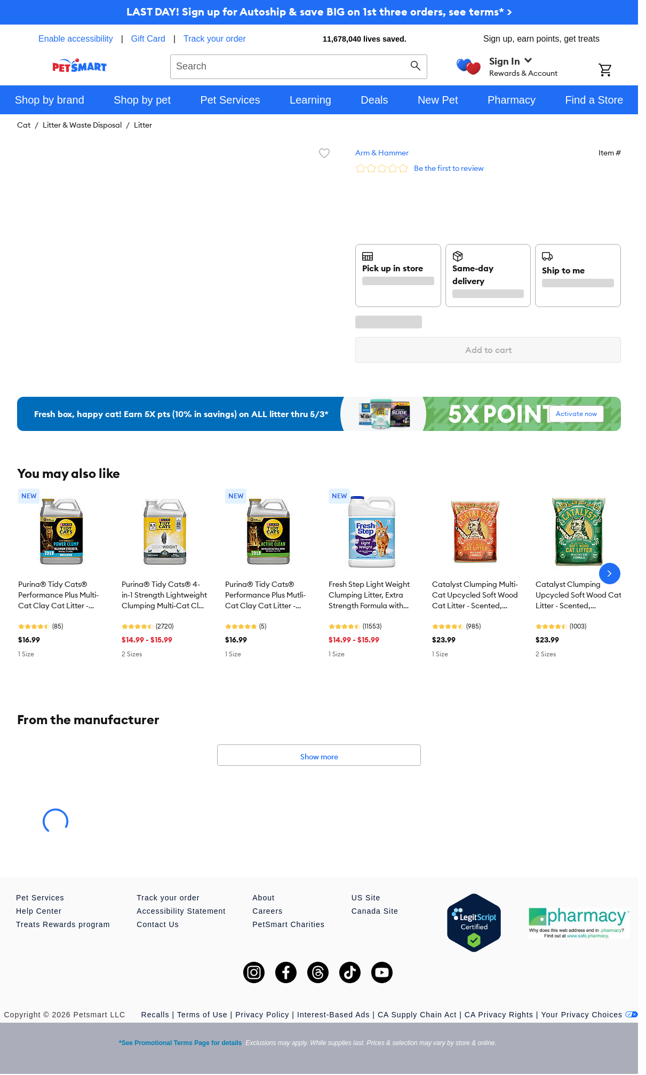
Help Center (39, 911)
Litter (143, 125)
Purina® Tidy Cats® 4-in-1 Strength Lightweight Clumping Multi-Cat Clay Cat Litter (165, 595)
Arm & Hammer (382, 153)
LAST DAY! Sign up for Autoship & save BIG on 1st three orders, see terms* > (319, 11)
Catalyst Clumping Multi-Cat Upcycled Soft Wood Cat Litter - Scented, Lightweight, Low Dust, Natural (475, 595)
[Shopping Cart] (618, 71)
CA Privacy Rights (499, 1014)
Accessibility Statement (181, 911)
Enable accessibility (75, 38)
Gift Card (148, 38)
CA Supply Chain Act (417, 1014)
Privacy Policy (262, 1014)
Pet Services (40, 897)
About (263, 897)
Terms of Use (202, 1014)
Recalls (155, 1014)
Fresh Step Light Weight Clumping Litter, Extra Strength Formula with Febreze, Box (369, 595)
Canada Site (375, 911)
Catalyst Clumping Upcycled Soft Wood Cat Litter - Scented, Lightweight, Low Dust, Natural (578, 595)
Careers (267, 911)
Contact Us (158, 924)
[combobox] (298, 65)
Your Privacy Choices (589, 1014)
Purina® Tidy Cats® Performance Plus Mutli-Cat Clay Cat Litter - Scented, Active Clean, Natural (265, 595)
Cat (23, 125)
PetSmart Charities (288, 924)
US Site (366, 897)
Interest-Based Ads (333, 1014)
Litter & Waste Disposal (82, 125)
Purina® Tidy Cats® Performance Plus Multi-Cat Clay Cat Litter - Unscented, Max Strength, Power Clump (58, 595)
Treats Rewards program (63, 924)
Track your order (215, 38)
